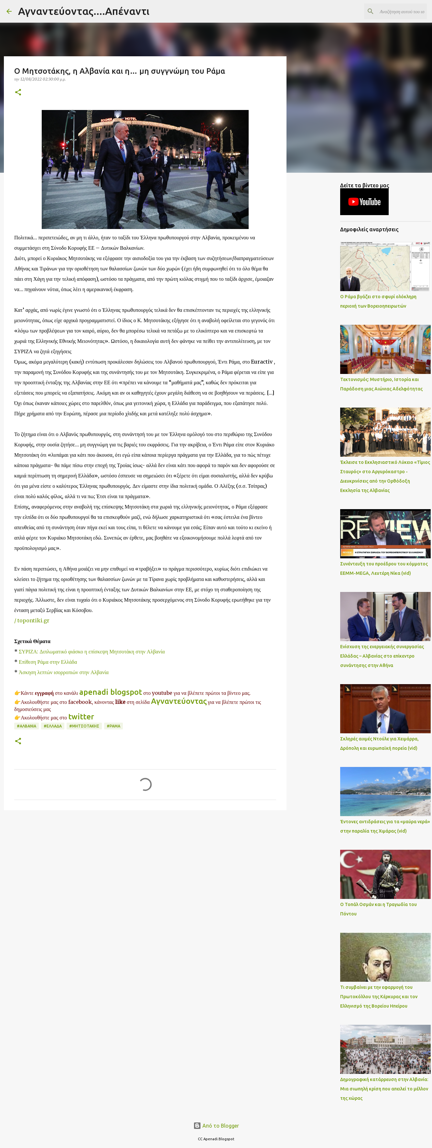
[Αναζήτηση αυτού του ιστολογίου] (393, 11)
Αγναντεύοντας (179, 701)
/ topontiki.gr (31, 620)
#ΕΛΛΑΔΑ (53, 726)
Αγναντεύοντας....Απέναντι (83, 11)
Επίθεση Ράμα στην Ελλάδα (48, 662)
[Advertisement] (145, 865)
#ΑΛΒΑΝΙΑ (26, 726)
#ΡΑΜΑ (113, 726)
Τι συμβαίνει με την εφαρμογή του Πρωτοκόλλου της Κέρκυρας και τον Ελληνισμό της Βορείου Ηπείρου (378, 997)
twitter (82, 716)
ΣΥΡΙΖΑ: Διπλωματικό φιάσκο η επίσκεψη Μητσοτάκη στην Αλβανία (92, 651)
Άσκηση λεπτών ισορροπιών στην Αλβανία (64, 672)
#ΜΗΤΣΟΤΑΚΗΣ (84, 726)
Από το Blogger (216, 1126)
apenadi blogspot (110, 692)
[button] (18, 92)
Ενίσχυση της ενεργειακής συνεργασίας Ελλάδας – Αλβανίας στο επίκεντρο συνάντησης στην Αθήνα (382, 656)
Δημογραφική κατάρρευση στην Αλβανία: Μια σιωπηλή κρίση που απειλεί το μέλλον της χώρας (384, 1089)
